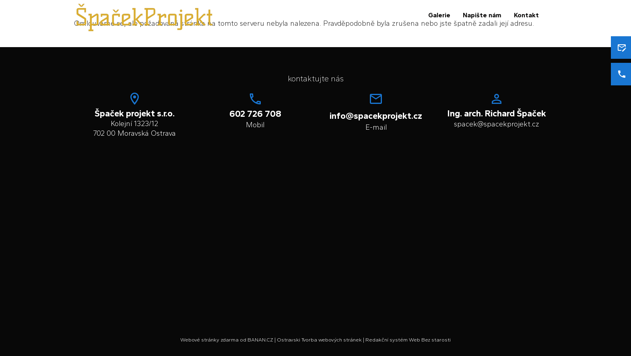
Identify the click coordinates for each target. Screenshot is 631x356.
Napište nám (482, 15)
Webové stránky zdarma (209, 340)
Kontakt (526, 15)
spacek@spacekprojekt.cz (496, 124)
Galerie (439, 15)
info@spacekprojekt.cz (376, 115)
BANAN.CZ (260, 340)
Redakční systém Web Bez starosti (408, 340)
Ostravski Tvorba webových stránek (319, 340)
